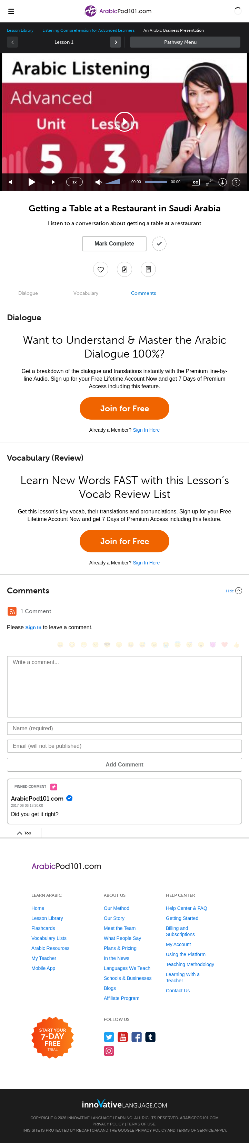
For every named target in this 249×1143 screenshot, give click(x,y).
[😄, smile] (60, 644)
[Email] (124, 746)
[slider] (113, 182)
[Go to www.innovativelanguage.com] (124, 1103)
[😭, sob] (166, 644)
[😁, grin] (84, 644)
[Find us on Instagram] (109, 1050)
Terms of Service (195, 1130)
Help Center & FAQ (186, 908)
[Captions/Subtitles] (195, 182)
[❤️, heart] (224, 644)
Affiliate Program (121, 998)
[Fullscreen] (209, 182)
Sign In (33, 627)
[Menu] (11, 11)
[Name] (124, 728)
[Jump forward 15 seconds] (54, 182)
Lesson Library (20, 30)
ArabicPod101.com (199, 1118)
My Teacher (43, 958)
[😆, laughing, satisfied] (131, 644)
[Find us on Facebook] (136, 1037)
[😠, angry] (119, 644)
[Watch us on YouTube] (123, 1037)
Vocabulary (85, 293)
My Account (178, 944)
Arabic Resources (50, 948)
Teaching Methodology (190, 964)
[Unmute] (98, 182)
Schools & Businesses (128, 978)
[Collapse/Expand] (124, 591)
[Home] (118, 16)
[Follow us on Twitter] (109, 1037)
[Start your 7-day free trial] (52, 1038)
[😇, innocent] (177, 644)
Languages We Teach (127, 968)
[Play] (32, 182)
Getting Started (182, 918)
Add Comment (124, 765)
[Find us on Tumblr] (150, 1037)
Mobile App (43, 968)
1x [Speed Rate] (74, 182)
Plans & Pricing (120, 948)
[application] (124, 122)
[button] (238, 11)
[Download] (222, 182)
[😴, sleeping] (189, 644)
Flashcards (43, 928)
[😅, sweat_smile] (142, 644)
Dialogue (28, 293)
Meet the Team (120, 928)
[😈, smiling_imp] (213, 644)
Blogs (110, 988)
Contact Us (178, 990)
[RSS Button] (12, 611)
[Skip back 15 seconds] (10, 182)
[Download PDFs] (148, 269)
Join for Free (124, 408)
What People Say (122, 938)
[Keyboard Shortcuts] (236, 182)
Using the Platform (186, 954)
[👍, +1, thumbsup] (236, 644)
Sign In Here (146, 430)
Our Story (114, 918)
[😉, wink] (154, 644)
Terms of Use (141, 1124)
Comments (143, 293)
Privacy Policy (108, 1124)
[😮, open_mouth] (201, 644)
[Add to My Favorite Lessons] (100, 269)
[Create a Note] (124, 269)
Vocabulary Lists (49, 938)
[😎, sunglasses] (107, 644)
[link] (115, 42)
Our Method (116, 908)
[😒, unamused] (95, 644)
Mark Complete (114, 244)
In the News (116, 958)
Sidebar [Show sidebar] (185, 42)
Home (37, 908)
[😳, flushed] (72, 644)
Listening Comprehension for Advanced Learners (88, 30)
